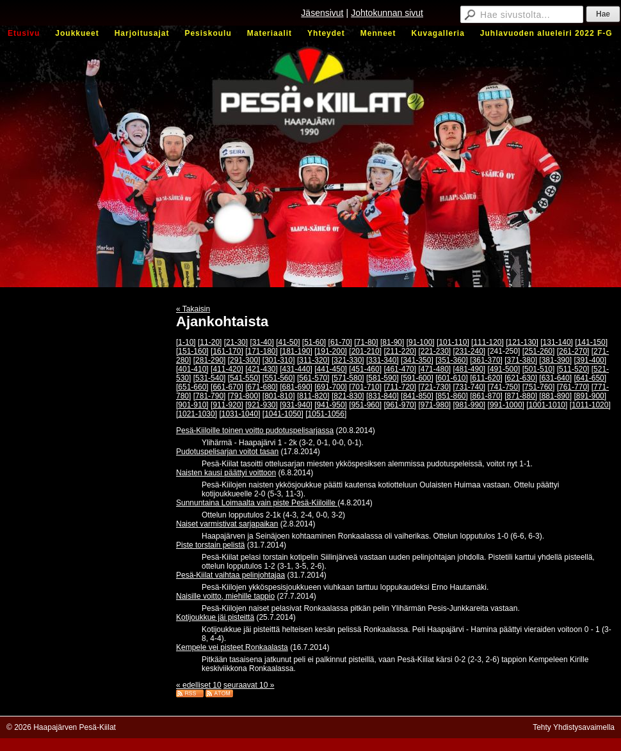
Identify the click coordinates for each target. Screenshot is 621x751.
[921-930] (261, 404)
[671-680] (261, 387)
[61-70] (340, 342)
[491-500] (504, 369)
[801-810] (278, 395)
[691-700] (330, 387)
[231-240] (469, 351)
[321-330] (348, 360)
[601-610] (451, 378)
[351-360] (451, 360)
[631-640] (555, 378)
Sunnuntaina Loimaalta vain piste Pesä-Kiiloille (256, 502)
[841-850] (417, 395)
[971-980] (434, 404)
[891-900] (590, 395)
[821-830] (348, 395)
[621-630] (520, 378)
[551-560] (278, 378)
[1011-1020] (590, 404)
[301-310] (278, 360)
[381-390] (555, 360)
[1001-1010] (546, 404)
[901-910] (192, 404)
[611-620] (486, 378)
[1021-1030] (196, 413)
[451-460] (365, 369)
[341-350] (417, 360)
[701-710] (365, 387)
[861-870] (486, 395)
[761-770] (573, 387)
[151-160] (192, 351)
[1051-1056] (325, 413)
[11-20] (210, 342)
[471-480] (434, 369)
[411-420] (227, 369)
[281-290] (209, 360)
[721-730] (434, 387)
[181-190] (296, 351)
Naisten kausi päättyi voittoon (226, 472)
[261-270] (573, 351)
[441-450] (330, 369)
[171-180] (261, 351)
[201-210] (365, 351)
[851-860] (451, 395)
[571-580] (348, 378)
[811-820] (313, 395)
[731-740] (469, 387)
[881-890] (555, 395)
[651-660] (192, 387)
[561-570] (313, 378)
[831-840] (382, 395)
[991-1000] (506, 404)
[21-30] (236, 342)
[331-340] (382, 360)
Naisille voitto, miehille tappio (225, 596)
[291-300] (244, 360)
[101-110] (453, 342)
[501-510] (538, 369)
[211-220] (399, 351)
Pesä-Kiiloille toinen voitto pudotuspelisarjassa (255, 430)
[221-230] (434, 351)
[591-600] (417, 378)
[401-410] (192, 369)
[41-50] (288, 342)
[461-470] (399, 369)
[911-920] (227, 404)
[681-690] (296, 387)
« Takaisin (193, 308)
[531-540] (209, 378)
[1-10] (186, 342)
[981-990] (469, 404)
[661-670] (227, 387)
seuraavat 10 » (248, 685)
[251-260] (538, 351)
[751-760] (538, 387)
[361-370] (486, 360)
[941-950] (330, 404)
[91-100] (421, 342)
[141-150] (591, 342)
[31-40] (261, 342)
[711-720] (399, 387)
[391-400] (590, 360)
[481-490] (469, 369)
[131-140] (556, 342)
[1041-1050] (282, 413)
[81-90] (392, 342)
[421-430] (261, 369)
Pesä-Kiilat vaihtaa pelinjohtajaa (230, 575)
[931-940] (296, 404)
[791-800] (244, 395)
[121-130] (522, 342)
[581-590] (382, 378)
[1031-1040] (239, 413)
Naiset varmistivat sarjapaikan (227, 523)
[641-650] (590, 378)
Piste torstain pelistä (210, 545)
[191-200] (330, 351)
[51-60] (314, 342)
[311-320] (313, 360)
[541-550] (244, 378)
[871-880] (520, 395)
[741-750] (504, 387)
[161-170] (227, 351)
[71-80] (366, 342)
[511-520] (573, 369)
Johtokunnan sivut (387, 13)
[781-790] (209, 395)
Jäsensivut (322, 13)
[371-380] (520, 360)
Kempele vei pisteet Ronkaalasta (232, 647)
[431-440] (296, 369)
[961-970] (399, 404)
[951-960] (365, 404)
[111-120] (487, 342)
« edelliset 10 (199, 685)
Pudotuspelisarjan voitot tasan (227, 451)
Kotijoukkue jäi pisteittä (215, 617)
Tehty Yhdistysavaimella (574, 727)
